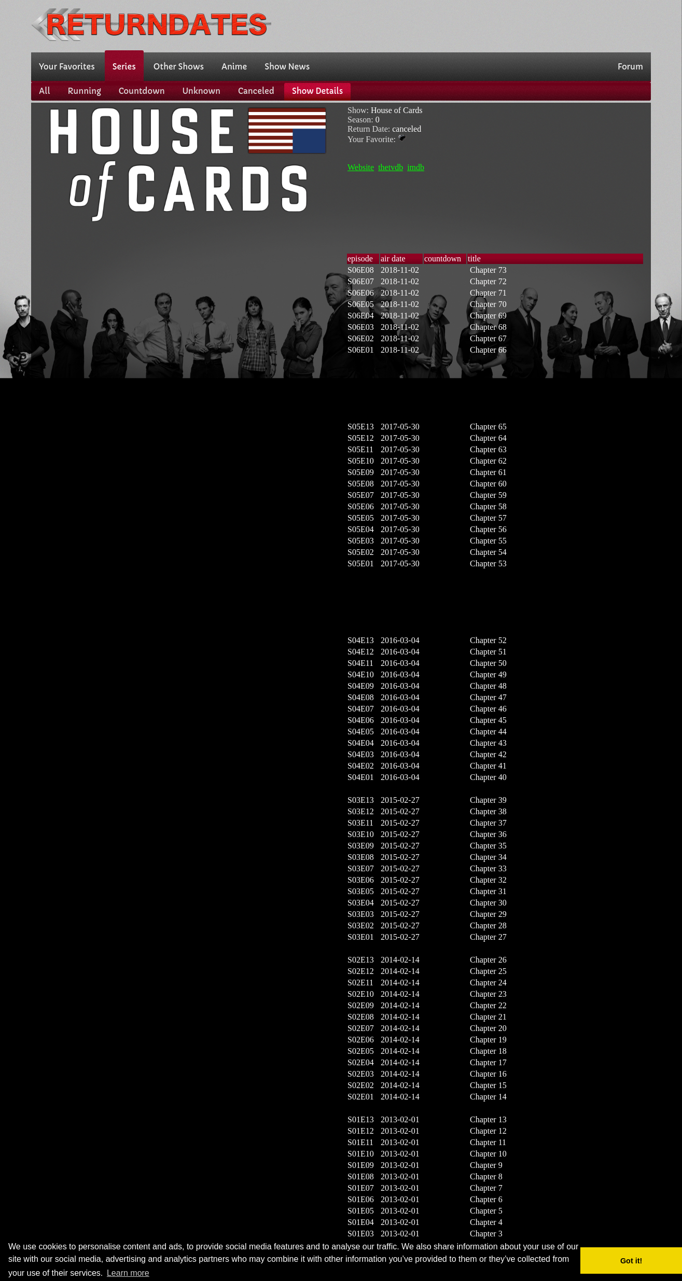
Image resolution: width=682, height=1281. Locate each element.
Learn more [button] (128, 1273)
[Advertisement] (462, 25)
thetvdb (390, 167)
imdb (415, 167)
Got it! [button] (631, 1261)
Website (360, 167)
